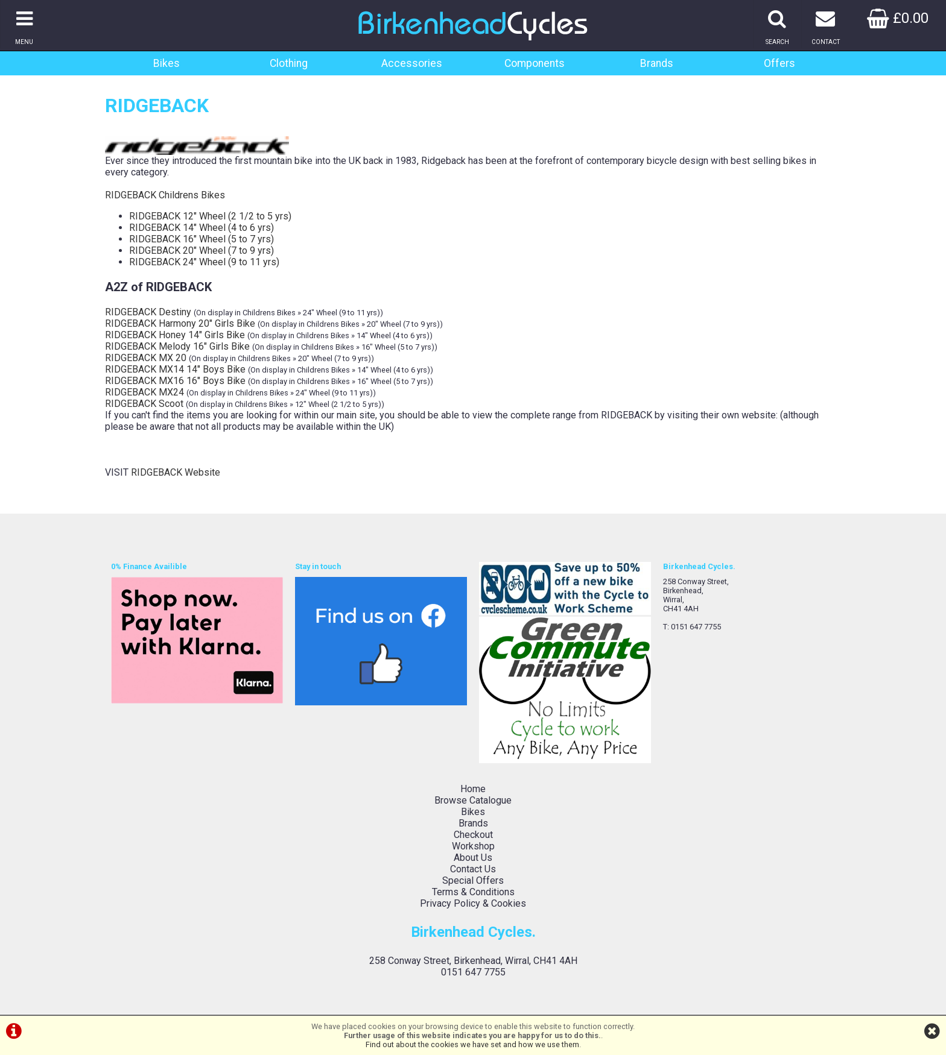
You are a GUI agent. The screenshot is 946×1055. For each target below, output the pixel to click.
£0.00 (898, 18)
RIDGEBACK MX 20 (145, 358)
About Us (473, 857)
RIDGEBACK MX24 (144, 392)
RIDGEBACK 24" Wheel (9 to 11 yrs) (204, 262)
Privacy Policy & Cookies (473, 903)
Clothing (289, 63)
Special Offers (473, 880)
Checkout (473, 834)
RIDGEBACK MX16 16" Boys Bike (175, 380)
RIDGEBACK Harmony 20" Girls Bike (180, 323)
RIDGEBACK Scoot (144, 403)
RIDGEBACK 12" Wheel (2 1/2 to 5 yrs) (210, 216)
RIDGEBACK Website (175, 472)
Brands (656, 63)
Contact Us (473, 869)
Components (534, 63)
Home (473, 789)
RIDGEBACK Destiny (148, 312)
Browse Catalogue (473, 800)
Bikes (166, 63)
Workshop (473, 846)
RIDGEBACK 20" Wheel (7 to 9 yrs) (201, 250)
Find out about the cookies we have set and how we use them (472, 1044)
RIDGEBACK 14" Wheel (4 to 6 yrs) (201, 227)
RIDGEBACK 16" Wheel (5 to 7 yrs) (201, 239)
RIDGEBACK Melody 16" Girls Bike (177, 346)
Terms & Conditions (473, 892)
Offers (779, 63)
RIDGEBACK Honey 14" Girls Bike (175, 335)
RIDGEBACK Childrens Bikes (165, 195)
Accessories (411, 63)
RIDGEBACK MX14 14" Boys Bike (175, 369)
